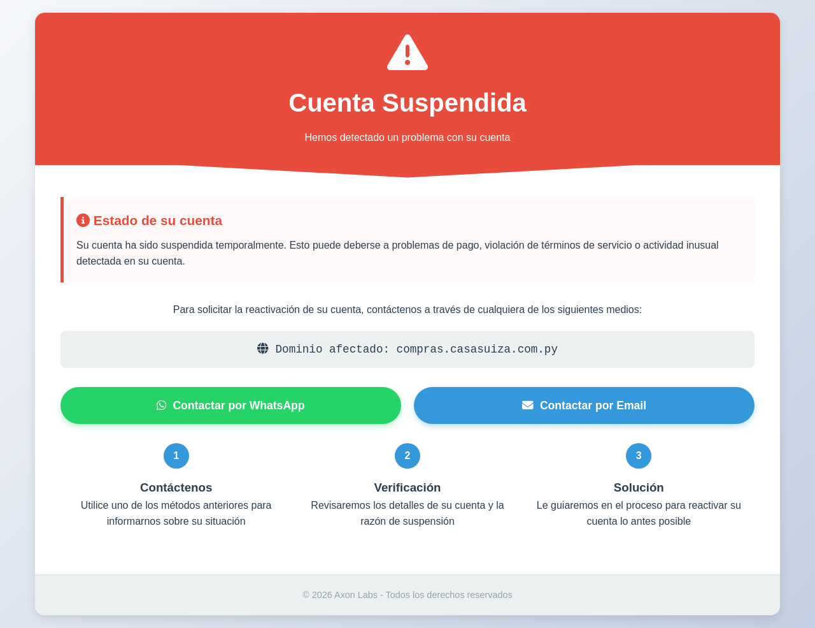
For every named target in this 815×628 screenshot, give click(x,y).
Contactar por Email (584, 405)
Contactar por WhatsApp (230, 405)
